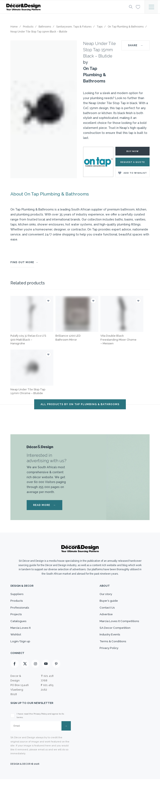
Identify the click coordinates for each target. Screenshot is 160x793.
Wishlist (16, 644)
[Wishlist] (137, 6)
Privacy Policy (106, 660)
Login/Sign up (20, 652)
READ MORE (44, 504)
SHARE (135, 45)
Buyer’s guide (106, 602)
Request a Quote (132, 162)
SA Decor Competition (112, 635)
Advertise (103, 619)
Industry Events (107, 644)
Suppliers (17, 594)
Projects (16, 619)
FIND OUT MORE (22, 261)
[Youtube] (46, 677)
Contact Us (104, 611)
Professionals (20, 611)
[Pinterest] (56, 677)
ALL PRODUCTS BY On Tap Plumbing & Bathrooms (80, 403)
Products (17, 602)
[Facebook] (14, 677)
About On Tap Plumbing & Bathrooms (47, 193)
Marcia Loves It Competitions (117, 627)
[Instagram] (35, 677)
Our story (103, 594)
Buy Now (132, 151)
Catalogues (19, 627)
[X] (25, 677)
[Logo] (63, 7)
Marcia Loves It (21, 635)
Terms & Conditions (110, 652)
